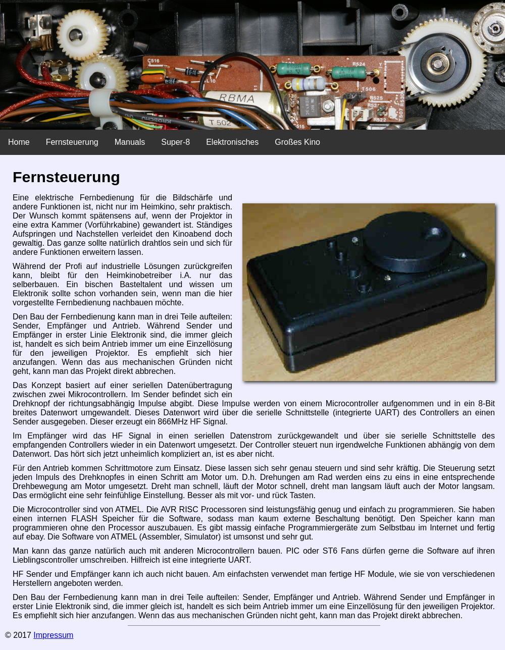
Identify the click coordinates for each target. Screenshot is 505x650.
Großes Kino (297, 142)
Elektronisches (232, 142)
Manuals (130, 142)
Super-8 (175, 142)
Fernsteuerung (72, 142)
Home (19, 142)
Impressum (53, 635)
